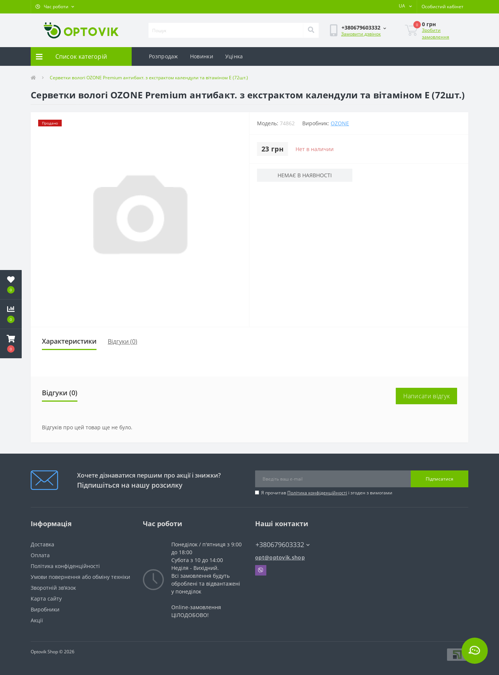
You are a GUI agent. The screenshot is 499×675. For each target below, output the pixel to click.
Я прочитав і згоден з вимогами (326, 493)
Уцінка (234, 56)
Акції (37, 620)
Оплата (40, 555)
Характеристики (69, 341)
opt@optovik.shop (280, 557)
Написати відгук (426, 396)
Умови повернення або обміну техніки (80, 576)
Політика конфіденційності (317, 493)
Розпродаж (163, 56)
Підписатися (439, 479)
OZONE (340, 123)
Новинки (201, 56)
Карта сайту (46, 598)
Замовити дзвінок (361, 34)
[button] (55, 6)
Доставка (42, 544)
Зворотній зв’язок (53, 587)
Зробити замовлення (435, 33)
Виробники (45, 609)
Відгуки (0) (122, 341)
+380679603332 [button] (282, 544)
